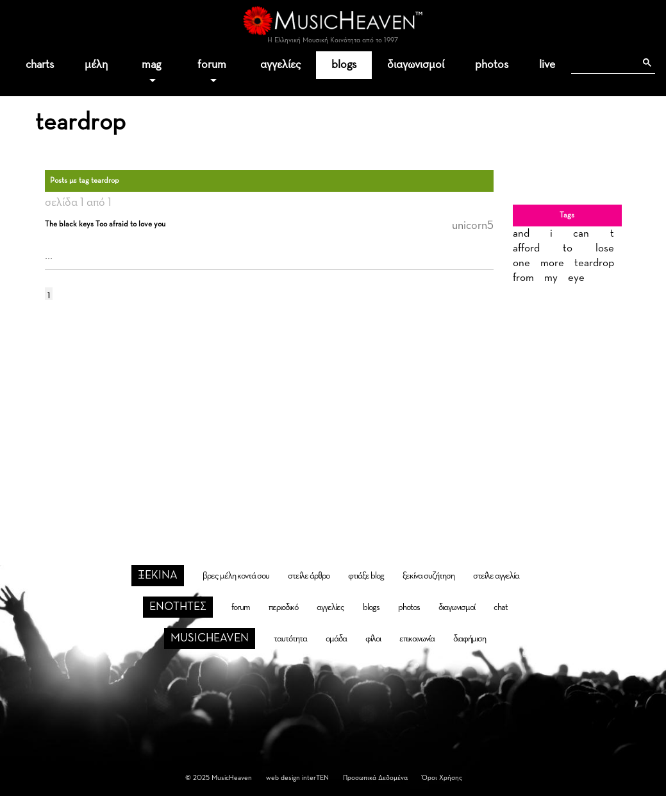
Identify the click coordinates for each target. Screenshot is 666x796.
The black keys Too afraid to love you (105, 224)
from (523, 278)
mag (151, 65)
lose (604, 248)
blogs (343, 65)
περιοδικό (283, 607)
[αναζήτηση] (603, 63)
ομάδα (336, 638)
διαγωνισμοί (415, 65)
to (567, 248)
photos (491, 65)
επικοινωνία (417, 638)
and (521, 233)
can (581, 233)
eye (576, 278)
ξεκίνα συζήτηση (428, 576)
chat (501, 607)
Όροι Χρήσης (442, 777)
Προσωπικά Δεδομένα (375, 777)
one (521, 263)
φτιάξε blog (366, 576)
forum (211, 65)
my (551, 278)
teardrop (594, 263)
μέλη (96, 65)
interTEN (315, 777)
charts (40, 65)
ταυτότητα (290, 638)
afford (526, 248)
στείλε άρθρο (308, 576)
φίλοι (373, 638)
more (552, 263)
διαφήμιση (469, 638)
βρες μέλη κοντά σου (236, 576)
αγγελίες (280, 65)
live (547, 65)
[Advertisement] (333, 415)
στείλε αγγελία (496, 576)
